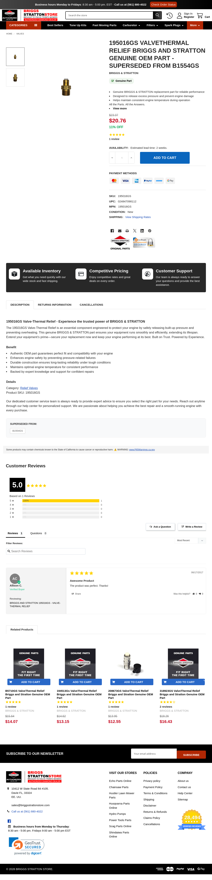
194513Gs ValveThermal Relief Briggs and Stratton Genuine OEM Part (79, 702)
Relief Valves (29, 395)
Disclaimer (149, 811)
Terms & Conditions (155, 798)
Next (205, 690)
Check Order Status (163, 4)
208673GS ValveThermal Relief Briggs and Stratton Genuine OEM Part (130, 702)
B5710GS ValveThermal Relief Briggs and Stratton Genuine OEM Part (27, 702)
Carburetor (131, 32)
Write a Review (193, 534)
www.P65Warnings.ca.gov (142, 457)
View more (120, 116)
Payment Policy (152, 792)
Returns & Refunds (155, 817)
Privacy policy (151, 786)
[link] (26, 852)
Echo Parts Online (120, 786)
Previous (7, 690)
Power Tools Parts (120, 825)
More (195, 32)
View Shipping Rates (138, 224)
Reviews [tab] (13, 541)
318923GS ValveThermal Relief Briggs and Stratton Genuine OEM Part (182, 702)
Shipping (148, 805)
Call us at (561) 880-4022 (130, 4)
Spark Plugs (174, 32)
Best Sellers (55, 32)
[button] (195, 601)
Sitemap (183, 805)
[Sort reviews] (190, 548)
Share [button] (76, 601)
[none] (66, 95)
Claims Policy (151, 823)
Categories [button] (18, 32)
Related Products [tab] (22, 637)
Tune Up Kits (78, 32)
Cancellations (91, 312)
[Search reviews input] (46, 559)
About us (183, 786)
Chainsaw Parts (118, 792)
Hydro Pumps (117, 819)
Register (185, 20)
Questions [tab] (36, 541)
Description (20, 312)
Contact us (184, 792)
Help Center (185, 798)
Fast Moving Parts (104, 32)
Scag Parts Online (120, 831)
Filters (152, 32)
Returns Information (54, 312)
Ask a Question (162, 534)
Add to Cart (30, 689)
